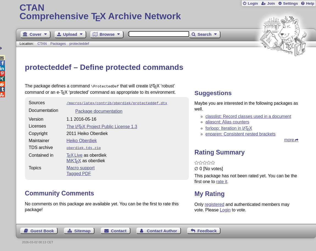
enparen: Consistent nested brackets (240, 134)
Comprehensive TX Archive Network (165, 12)
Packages (58, 44)
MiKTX (73, 159)
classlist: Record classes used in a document (248, 116)
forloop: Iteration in (228, 128)
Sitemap (82, 230)
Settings (290, 3)
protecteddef (79, 44)
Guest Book (42, 230)
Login (253, 3)
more (289, 139)
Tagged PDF (78, 172)
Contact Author (162, 230)
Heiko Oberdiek (81, 139)
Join (271, 3)
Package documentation (98, 110)
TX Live (74, 153)
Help (310, 3)
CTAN (42, 44)
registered (214, 204)
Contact (119, 230)
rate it (221, 181)
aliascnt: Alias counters (227, 122)
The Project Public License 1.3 (101, 125)
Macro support (80, 166)
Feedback (207, 230)
